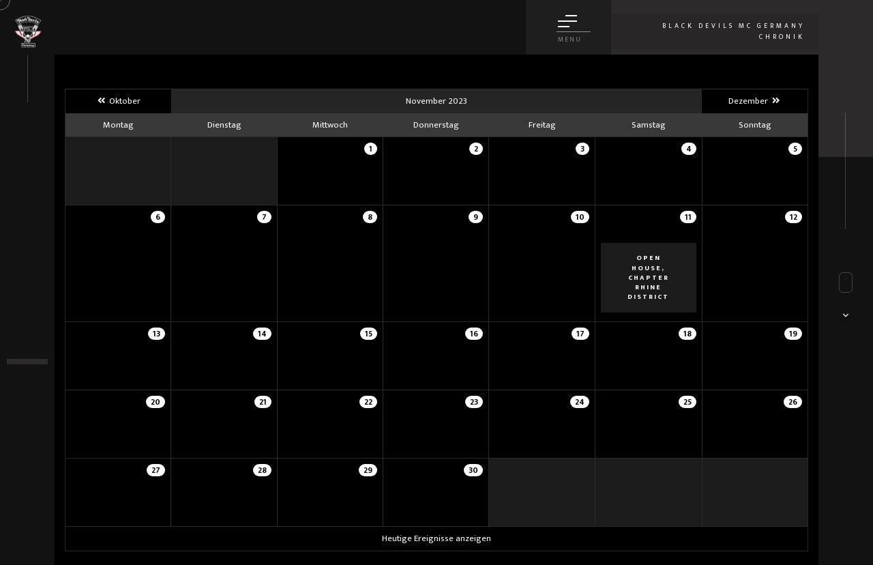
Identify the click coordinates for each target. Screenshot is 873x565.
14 (262, 334)
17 (580, 334)
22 (368, 402)
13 (156, 334)
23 (474, 402)
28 (262, 470)
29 (368, 470)
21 (263, 402)
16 (474, 334)
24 (580, 402)
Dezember (754, 100)
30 (473, 470)
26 (792, 402)
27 (155, 470)
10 (580, 217)
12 (793, 217)
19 (793, 334)
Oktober (118, 100)
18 (687, 334)
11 (688, 217)
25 (687, 402)
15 (368, 334)
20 (155, 402)
